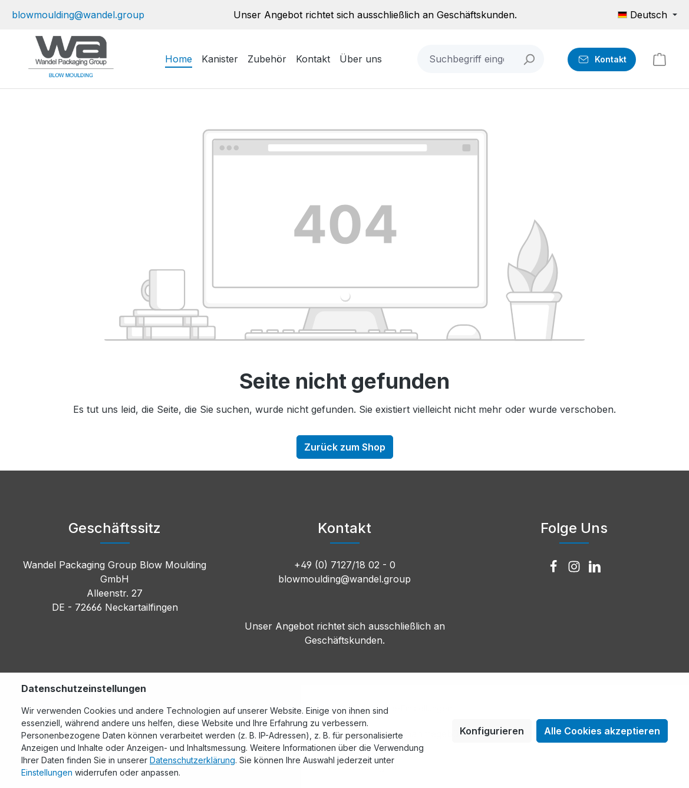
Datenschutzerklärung (192, 760)
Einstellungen (46, 772)
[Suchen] (529, 59)
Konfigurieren (492, 731)
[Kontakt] (602, 59)
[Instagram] (575, 567)
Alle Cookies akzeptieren (602, 731)
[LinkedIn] (594, 567)
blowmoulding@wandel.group (78, 15)
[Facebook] (555, 567)
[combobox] (466, 59)
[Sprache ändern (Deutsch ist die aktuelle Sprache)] (647, 15)
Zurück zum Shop (344, 447)
